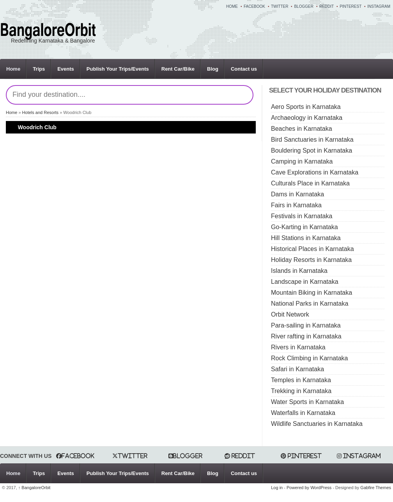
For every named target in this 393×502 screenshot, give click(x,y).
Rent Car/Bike (178, 69)
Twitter (279, 6)
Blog (212, 69)
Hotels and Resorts (40, 112)
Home (232, 6)
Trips (39, 69)
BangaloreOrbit (34, 487)
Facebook (254, 6)
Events (65, 69)
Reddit (326, 6)
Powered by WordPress (309, 487)
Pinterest (350, 6)
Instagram (378, 6)
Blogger (303, 6)
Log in (277, 487)
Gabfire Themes (375, 487)
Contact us (244, 69)
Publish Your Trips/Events (118, 69)
